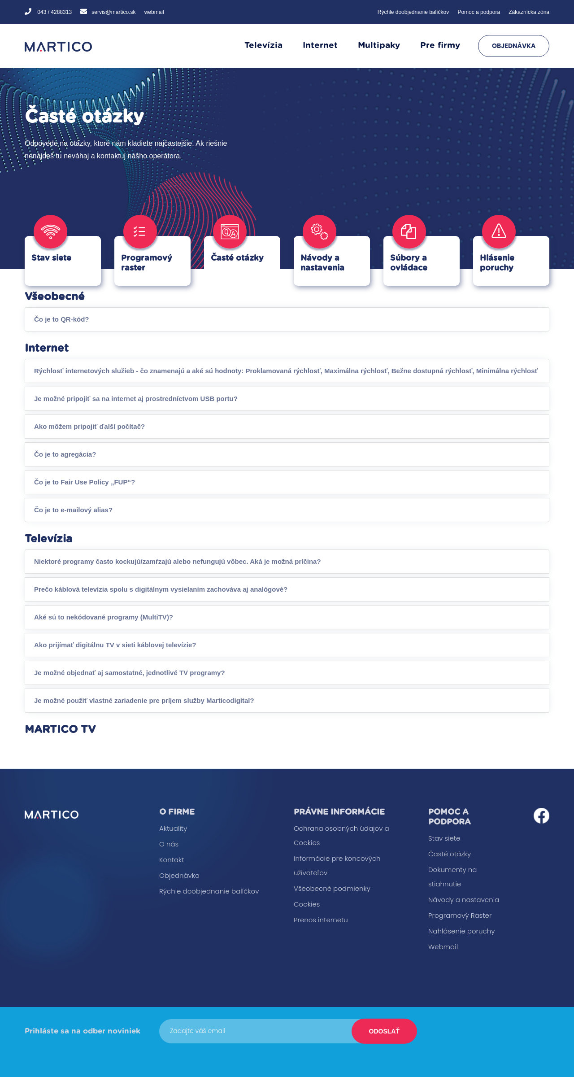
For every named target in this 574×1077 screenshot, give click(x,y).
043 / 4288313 (54, 12)
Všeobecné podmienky (332, 888)
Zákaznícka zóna (529, 12)
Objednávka (513, 45)
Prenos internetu (321, 919)
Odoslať (384, 1030)
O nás (168, 844)
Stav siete (444, 838)
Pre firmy (440, 45)
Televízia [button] (263, 45)
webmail (154, 12)
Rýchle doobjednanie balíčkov (413, 12)
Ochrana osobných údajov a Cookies (341, 835)
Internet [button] (320, 45)
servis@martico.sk (113, 12)
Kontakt (171, 859)
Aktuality (173, 828)
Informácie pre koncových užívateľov (337, 865)
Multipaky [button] (379, 45)
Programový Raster (459, 915)
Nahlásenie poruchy (461, 931)
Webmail (443, 946)
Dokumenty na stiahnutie (452, 877)
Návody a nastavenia (463, 899)
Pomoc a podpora (478, 12)
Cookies (307, 904)
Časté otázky (449, 854)
